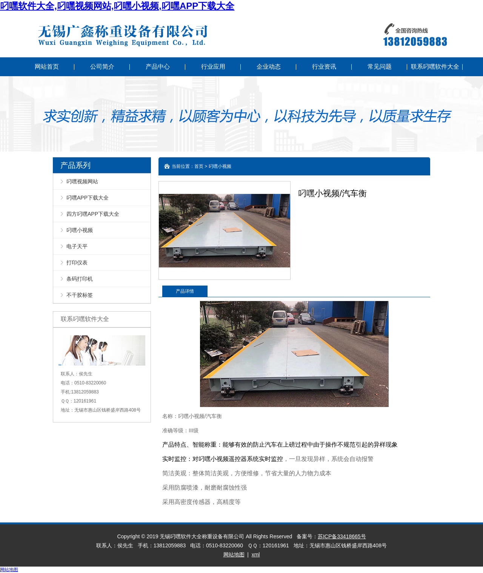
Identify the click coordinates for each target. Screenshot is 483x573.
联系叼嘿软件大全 (435, 66)
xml (256, 554)
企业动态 (269, 66)
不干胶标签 (79, 295)
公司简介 (102, 66)
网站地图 (234, 554)
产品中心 (158, 66)
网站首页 (47, 66)
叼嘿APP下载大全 (87, 198)
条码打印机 (79, 279)
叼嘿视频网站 (82, 181)
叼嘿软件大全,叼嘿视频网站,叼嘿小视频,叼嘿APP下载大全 (117, 6)
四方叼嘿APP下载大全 (92, 214)
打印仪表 (77, 263)
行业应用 (213, 66)
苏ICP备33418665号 (342, 536)
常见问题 (380, 66)
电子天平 (77, 246)
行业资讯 (324, 66)
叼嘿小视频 (79, 230)
